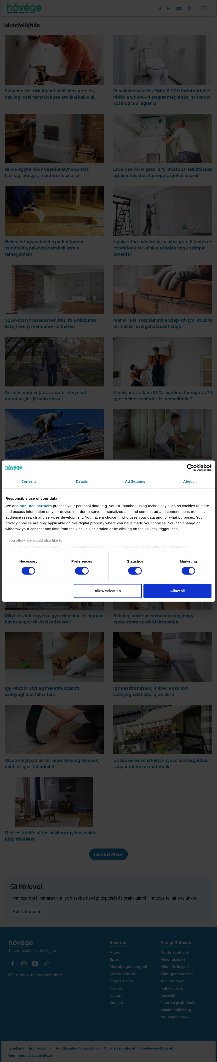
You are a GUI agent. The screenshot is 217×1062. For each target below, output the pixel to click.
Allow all (177, 591)
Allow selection (108, 591)
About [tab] (188, 481)
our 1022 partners (36, 506)
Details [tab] (82, 481)
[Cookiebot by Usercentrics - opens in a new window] (190, 467)
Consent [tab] (28, 481)
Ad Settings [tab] (135, 481)
